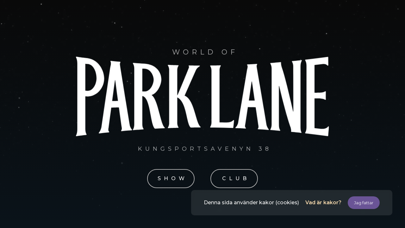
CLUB (236, 178)
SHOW (173, 178)
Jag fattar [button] (363, 202)
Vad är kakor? (323, 203)
